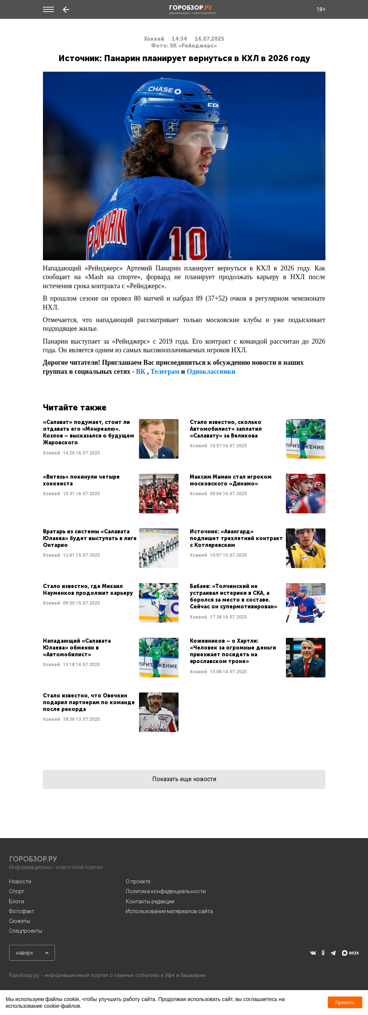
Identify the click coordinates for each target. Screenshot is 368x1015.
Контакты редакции (150, 901)
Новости (20, 881)
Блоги (16, 901)
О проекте (138, 881)
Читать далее (111, 439)
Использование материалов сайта (169, 911)
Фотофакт (21, 911)
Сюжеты (19, 921)
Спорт (16, 891)
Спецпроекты (25, 931)
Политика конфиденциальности (166, 891)
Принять (345, 1002)
